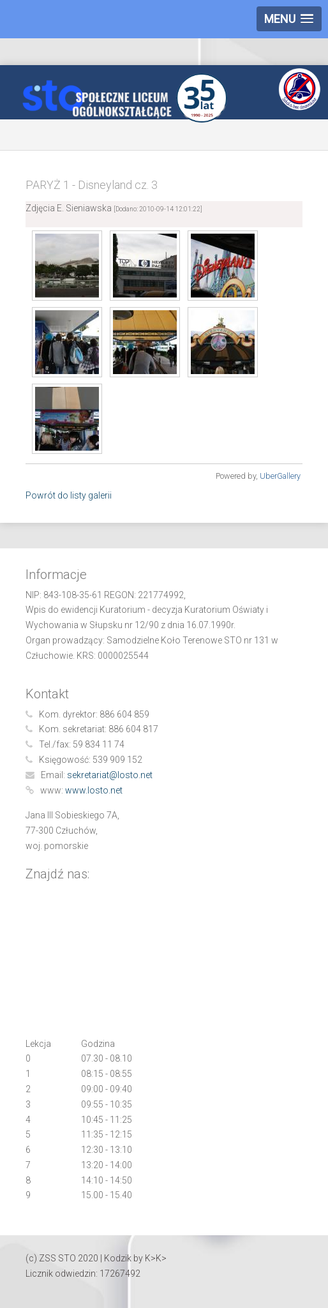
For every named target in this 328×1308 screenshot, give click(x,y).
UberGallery (280, 476)
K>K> (156, 1258)
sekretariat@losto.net (110, 775)
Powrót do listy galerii (69, 495)
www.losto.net (94, 790)
